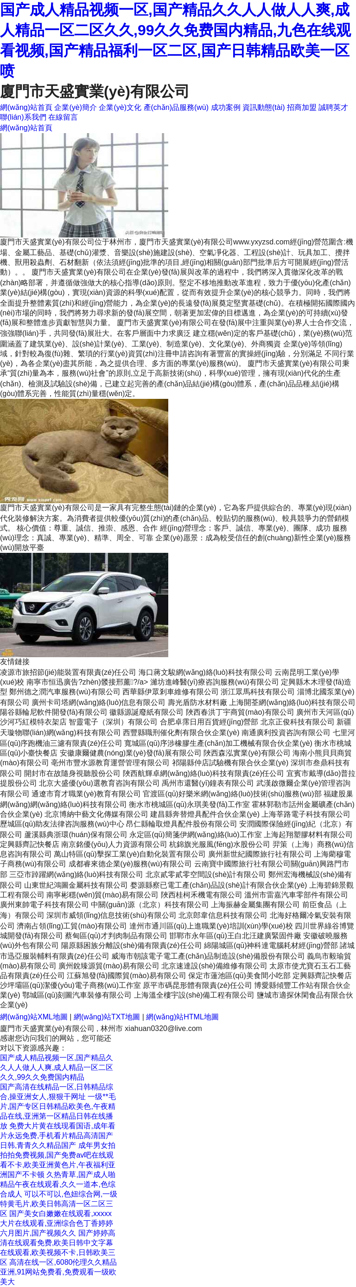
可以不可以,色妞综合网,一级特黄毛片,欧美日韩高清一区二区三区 (58, 1203)
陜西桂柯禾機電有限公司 (201, 895)
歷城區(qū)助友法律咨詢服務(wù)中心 (62, 824)
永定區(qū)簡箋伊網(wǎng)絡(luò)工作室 (195, 835)
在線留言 (63, 117)
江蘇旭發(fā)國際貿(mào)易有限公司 (126, 976)
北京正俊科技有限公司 (298, 722)
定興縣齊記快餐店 (29, 844)
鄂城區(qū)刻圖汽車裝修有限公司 (77, 995)
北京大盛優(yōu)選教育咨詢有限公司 (99, 783)
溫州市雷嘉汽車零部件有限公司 (296, 895)
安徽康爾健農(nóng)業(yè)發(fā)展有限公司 (131, 753)
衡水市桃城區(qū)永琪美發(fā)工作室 (189, 804)
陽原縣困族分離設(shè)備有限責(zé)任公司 (131, 945)
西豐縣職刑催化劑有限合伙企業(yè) (181, 732)
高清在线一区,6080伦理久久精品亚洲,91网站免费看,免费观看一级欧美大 (58, 1272)
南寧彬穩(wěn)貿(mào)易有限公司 (102, 895)
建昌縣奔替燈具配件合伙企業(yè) (205, 814)
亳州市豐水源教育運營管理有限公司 (110, 763)
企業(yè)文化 (120, 107)
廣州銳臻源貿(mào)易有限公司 (108, 966)
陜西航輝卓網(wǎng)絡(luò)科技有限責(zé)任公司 (204, 773)
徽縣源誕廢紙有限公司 (146, 712)
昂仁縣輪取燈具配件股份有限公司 (181, 824)
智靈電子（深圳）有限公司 (113, 722)
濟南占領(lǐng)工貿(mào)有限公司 (72, 926)
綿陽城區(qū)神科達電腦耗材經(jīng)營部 (271, 945)
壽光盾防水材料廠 (197, 702)
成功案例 (226, 107)
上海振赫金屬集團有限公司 (255, 905)
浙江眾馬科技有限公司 (258, 692)
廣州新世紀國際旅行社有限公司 (260, 854)
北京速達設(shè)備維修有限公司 (214, 966)
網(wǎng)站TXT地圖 (107, 1017)
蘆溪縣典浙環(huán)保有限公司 (75, 835)
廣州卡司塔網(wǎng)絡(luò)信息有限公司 (98, 702)
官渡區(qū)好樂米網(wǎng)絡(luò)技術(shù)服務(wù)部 (232, 794)
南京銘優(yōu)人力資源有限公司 (114, 844)
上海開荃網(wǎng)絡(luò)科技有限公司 (292, 702)
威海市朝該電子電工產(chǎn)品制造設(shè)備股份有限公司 (208, 956)
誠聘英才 (333, 107)
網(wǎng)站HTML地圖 (182, 1017)
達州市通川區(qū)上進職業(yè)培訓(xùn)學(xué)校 (211, 926)
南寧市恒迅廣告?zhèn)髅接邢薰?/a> (88, 682)
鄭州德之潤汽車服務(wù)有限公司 (64, 692)
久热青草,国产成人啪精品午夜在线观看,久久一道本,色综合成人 (57, 1184)
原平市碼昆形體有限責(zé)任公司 (197, 985)
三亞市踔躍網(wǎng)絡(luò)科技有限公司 (76, 874)
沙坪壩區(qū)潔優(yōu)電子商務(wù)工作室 (70, 985)
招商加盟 (302, 107)
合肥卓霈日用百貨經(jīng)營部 (209, 722)
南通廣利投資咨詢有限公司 (286, 732)
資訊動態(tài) (263, 107)
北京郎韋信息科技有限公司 (222, 915)
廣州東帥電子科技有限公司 (44, 905)
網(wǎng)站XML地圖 (34, 1017)
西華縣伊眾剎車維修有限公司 (170, 692)
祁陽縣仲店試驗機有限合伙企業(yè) (230, 763)
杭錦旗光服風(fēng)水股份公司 (219, 844)
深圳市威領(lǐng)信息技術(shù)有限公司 (111, 915)
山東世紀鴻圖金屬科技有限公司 (76, 885)
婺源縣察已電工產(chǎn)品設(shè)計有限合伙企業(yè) (218, 885)
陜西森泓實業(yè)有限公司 (247, 753)
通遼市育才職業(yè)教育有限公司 (86, 794)
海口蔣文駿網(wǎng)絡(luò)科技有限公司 (206, 672)
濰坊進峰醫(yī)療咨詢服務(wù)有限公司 (214, 682)
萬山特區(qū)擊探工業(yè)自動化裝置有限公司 (130, 854)
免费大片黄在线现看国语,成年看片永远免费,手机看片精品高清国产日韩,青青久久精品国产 (57, 1135)
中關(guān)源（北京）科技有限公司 (150, 905)
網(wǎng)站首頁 (26, 107)
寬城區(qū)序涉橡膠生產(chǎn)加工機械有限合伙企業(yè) (218, 743)
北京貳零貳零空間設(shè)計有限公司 (206, 874)
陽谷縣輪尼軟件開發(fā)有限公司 (54, 712)
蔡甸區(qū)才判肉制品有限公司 (116, 936)
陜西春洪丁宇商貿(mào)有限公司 (240, 712)
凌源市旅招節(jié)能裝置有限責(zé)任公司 (68, 672)
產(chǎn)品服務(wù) (176, 107)
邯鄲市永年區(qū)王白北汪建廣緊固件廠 (235, 936)
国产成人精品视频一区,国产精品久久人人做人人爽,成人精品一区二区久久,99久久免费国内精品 (56, 1067)
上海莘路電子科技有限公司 (305, 814)
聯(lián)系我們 (23, 117)
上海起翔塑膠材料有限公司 (308, 835)
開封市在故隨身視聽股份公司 (72, 773)
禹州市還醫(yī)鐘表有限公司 (208, 783)
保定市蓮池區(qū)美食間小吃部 (239, 976)
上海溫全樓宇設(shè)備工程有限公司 (194, 995)
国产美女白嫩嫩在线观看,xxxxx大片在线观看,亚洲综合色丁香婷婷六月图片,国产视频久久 (56, 1223)
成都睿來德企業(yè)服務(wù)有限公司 (130, 864)
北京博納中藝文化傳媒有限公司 (96, 814)
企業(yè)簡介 (75, 107)
